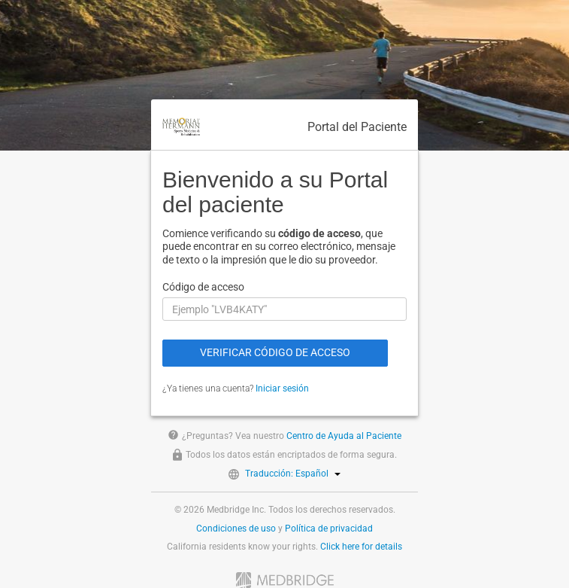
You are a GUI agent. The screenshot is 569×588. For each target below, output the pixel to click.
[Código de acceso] (284, 309)
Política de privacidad (329, 528)
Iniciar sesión (282, 388)
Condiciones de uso (236, 528)
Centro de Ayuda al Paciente (343, 436)
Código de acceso (203, 287)
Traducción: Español (292, 473)
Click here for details (361, 546)
